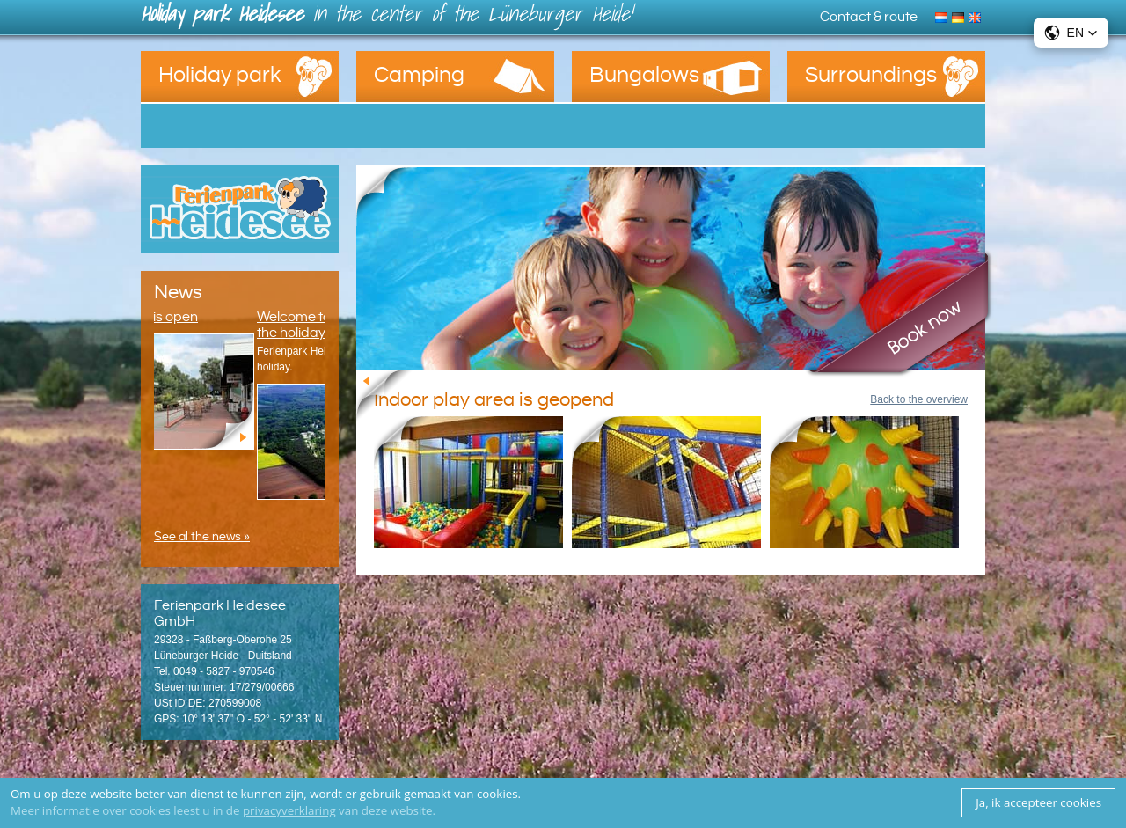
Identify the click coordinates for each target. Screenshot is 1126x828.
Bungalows (644, 75)
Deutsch (960, 16)
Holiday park (220, 75)
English (977, 16)
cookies (497, 794)
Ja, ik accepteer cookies (1038, 802)
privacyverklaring (289, 810)
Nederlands (943, 16)
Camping (419, 75)
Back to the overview (919, 399)
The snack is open (157, 317)
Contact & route (869, 17)
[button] (1071, 32)
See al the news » (202, 537)
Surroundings (871, 75)
